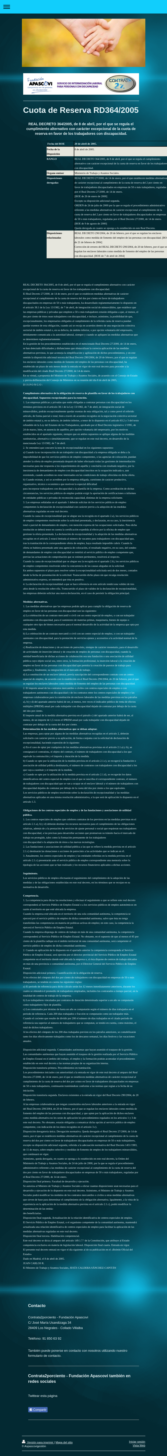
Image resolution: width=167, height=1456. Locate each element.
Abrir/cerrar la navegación (83, 6)
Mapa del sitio (64, 1442)
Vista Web (139, 1445)
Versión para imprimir (38, 1442)
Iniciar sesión (137, 1441)
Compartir (38, 1410)
